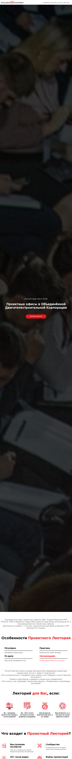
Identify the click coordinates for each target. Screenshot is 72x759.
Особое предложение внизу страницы (52, 660)
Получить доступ (36, 316)
